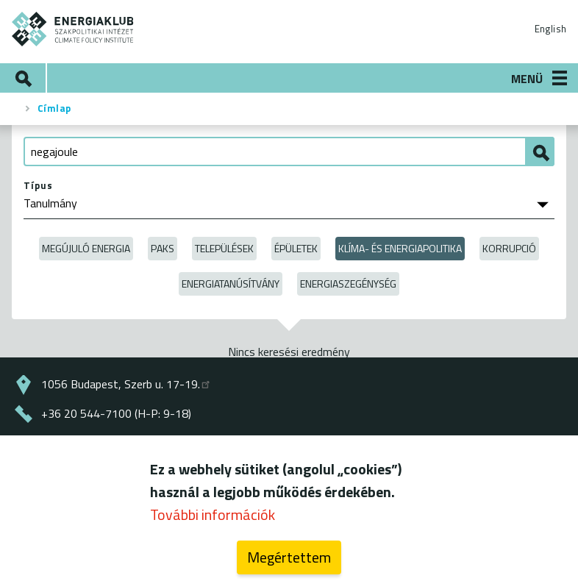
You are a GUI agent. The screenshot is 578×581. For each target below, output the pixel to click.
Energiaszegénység (348, 283)
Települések (224, 248)
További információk (212, 521)
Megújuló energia (86, 248)
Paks (162, 248)
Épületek (296, 248)
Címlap (54, 108)
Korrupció (509, 248)
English (550, 28)
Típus (38, 185)
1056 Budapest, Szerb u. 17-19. (126, 384)
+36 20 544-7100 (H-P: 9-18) (116, 413)
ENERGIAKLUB (73, 29)
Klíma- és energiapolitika (400, 248)
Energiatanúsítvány (230, 283)
